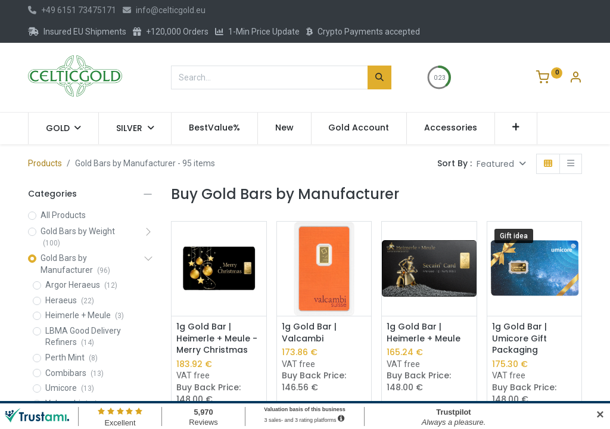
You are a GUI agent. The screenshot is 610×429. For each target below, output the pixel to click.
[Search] (379, 77)
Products (45, 163)
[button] (516, 128)
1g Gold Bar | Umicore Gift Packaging (519, 338)
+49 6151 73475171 (72, 10)
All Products (63, 215)
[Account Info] (575, 78)
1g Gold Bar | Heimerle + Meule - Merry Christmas (216, 338)
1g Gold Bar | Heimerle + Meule (423, 332)
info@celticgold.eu (164, 10)
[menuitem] (214, 128)
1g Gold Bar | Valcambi (309, 332)
